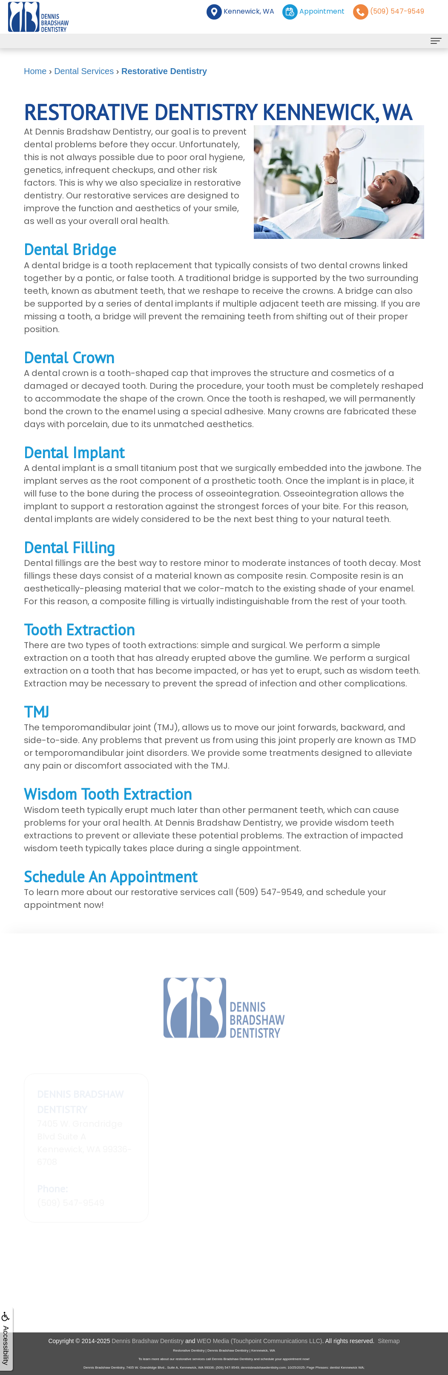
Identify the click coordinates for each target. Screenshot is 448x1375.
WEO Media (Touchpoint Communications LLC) (259, 1341)
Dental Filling (69, 547)
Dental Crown (69, 357)
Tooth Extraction (79, 630)
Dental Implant (74, 452)
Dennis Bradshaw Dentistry (148, 1341)
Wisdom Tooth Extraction (108, 794)
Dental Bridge (70, 249)
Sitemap (388, 1341)
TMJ (36, 712)
